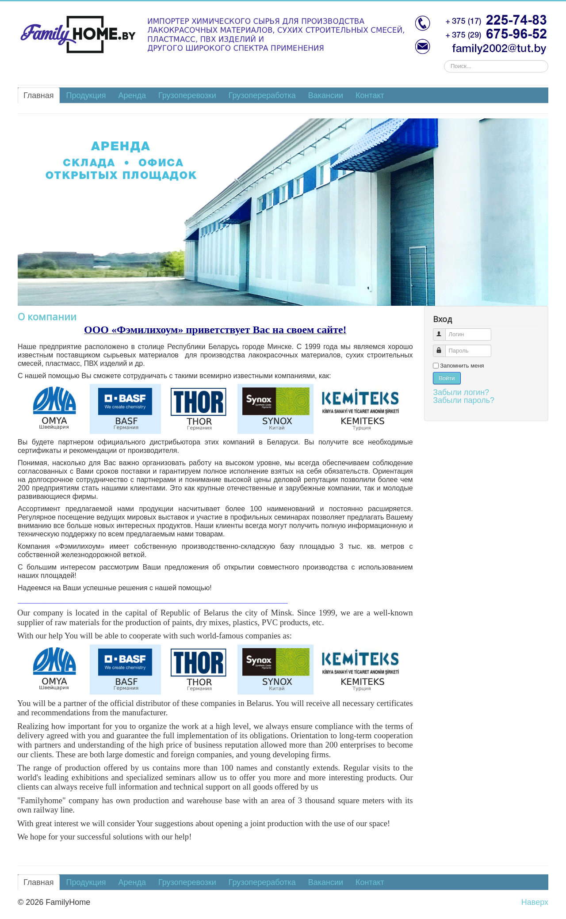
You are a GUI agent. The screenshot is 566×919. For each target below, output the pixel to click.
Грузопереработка (262, 95)
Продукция (86, 95)
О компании (47, 316)
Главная (38, 95)
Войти (447, 378)
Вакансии (325, 95)
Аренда (132, 95)
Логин (443, 330)
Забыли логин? (461, 392)
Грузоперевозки (187, 95)
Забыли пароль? (463, 400)
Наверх (534, 902)
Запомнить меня (462, 365)
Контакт (370, 95)
